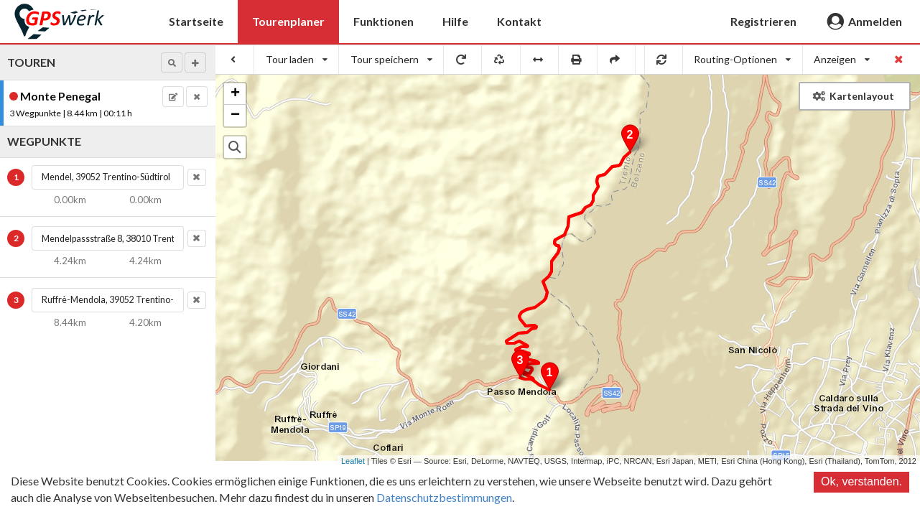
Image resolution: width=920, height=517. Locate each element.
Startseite (196, 21)
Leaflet (353, 461)
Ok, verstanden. (861, 481)
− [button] (235, 115)
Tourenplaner (288, 21)
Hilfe (455, 21)
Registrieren (763, 21)
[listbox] (296, 59)
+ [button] (235, 94)
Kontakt (519, 21)
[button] (171, 62)
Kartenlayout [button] (853, 96)
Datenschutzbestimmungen (444, 497)
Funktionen (383, 21)
